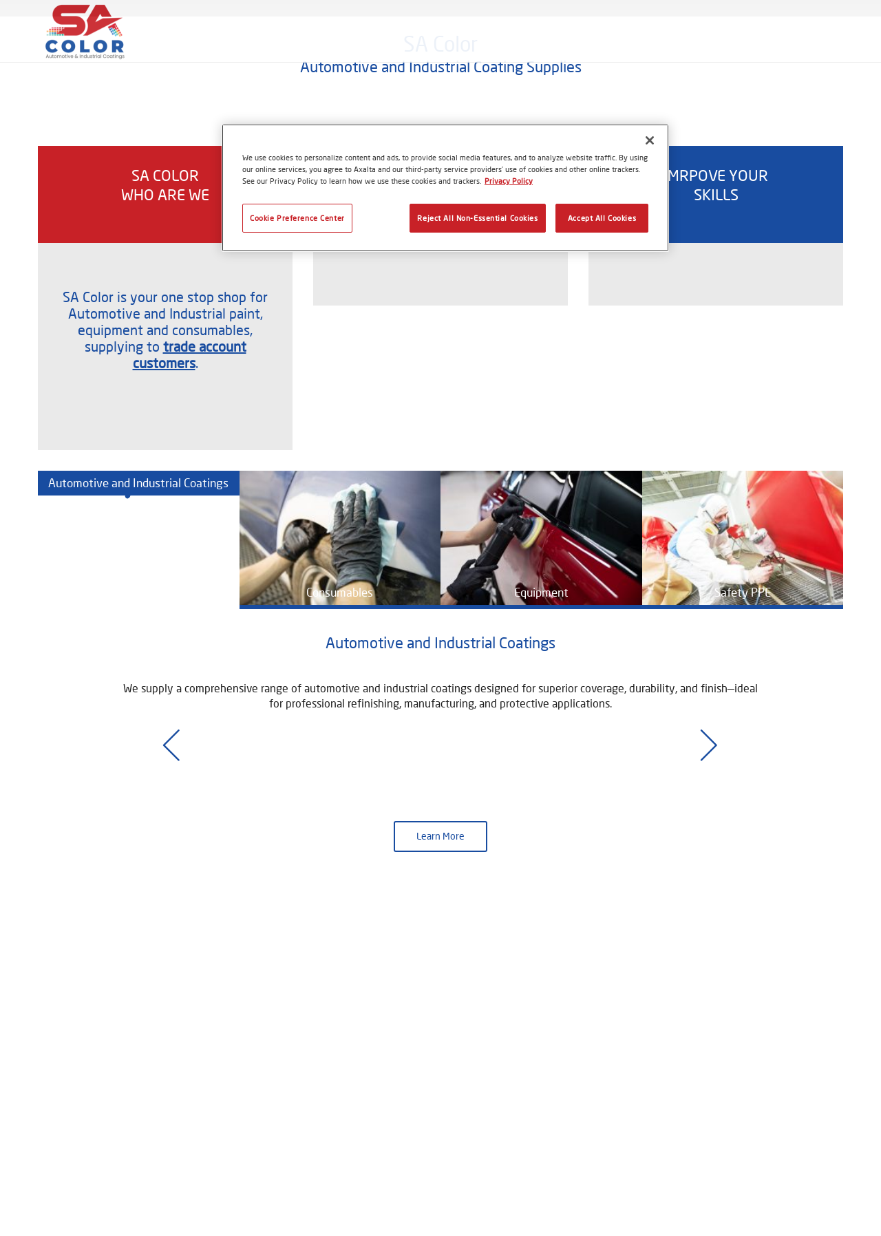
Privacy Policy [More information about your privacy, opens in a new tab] (509, 180)
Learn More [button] (440, 1096)
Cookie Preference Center (297, 217)
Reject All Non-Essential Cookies (477, 217)
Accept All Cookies (602, 217)
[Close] (650, 140)
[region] (445, 188)
